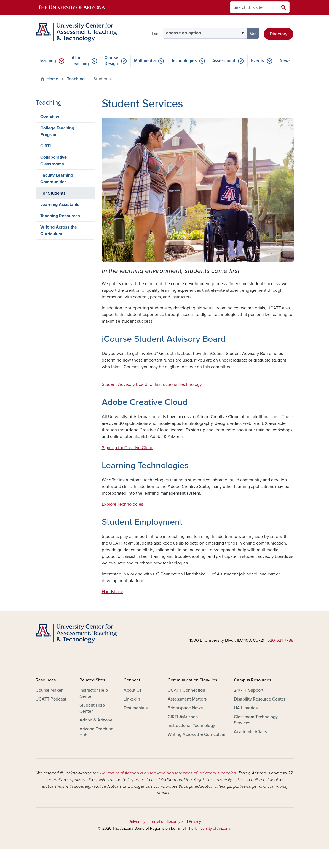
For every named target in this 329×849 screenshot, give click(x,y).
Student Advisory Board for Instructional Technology (152, 384)
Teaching (47, 61)
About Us (132, 690)
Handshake (112, 592)
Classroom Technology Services (256, 720)
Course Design (111, 61)
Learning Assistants (59, 204)
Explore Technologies (122, 504)
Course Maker (49, 690)
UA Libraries (246, 708)
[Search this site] (254, 7)
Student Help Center (92, 708)
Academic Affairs (250, 731)
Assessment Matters (187, 699)
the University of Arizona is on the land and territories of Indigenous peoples (164, 773)
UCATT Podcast (51, 699)
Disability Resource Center (259, 699)
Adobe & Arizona (96, 720)
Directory (278, 34)
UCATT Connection (186, 690)
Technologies (184, 61)
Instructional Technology (191, 725)
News (285, 61)
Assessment (223, 61)
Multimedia (145, 61)
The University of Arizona (208, 828)
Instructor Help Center (93, 693)
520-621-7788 (280, 640)
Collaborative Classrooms (53, 161)
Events (257, 61)
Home (52, 79)
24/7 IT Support (248, 690)
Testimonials (136, 708)
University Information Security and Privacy (164, 821)
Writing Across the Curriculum (58, 230)
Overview (49, 117)
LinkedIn (132, 699)
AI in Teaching (80, 61)
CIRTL (46, 146)
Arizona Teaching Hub (96, 732)
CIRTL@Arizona (183, 717)
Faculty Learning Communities (56, 179)
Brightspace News (185, 708)
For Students (53, 193)
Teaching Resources (60, 216)
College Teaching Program (57, 131)
